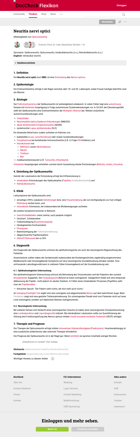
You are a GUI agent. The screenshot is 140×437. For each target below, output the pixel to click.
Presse (17, 394)
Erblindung (22, 203)
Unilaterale (19, 164)
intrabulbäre (22, 180)
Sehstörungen (50, 200)
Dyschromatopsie (43, 222)
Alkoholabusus (43, 147)
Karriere (17, 400)
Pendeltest (19, 296)
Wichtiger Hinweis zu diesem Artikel (31, 358)
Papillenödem (28, 284)
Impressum (119, 406)
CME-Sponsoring (72, 406)
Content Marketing (72, 394)
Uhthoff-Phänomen (26, 238)
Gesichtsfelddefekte (26, 215)
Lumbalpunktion (26, 313)
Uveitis (109, 164)
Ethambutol (61, 160)
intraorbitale (22, 206)
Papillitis (67, 180)
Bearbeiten (107, 22)
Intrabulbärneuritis (81, 180)
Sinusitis (117, 164)
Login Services (71, 388)
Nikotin (23, 150)
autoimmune (115, 104)
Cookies (118, 400)
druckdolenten (20, 278)
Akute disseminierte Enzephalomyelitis (35, 125)
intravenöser (65, 328)
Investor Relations (22, 388)
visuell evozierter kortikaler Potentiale (88, 316)
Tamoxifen (50, 160)
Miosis (89, 293)
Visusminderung (74, 200)
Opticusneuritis (39, 37)
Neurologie (63, 354)
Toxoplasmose (24, 140)
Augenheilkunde (34, 354)
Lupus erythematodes (40, 128)
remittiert (74, 336)
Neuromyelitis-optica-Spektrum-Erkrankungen (38, 121)
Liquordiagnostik (47, 313)
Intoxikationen (23, 143)
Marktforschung (71, 400)
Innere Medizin (50, 354)
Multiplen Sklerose (72, 110)
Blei (22, 156)
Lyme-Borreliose (42, 137)
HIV (79, 140)
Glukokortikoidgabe (80, 328)
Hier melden (52, 342)
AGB (116, 388)
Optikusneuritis (32, 349)
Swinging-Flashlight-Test (28, 293)
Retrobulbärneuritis (26, 183)
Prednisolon (97, 328)
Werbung (68, 382)
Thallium (24, 153)
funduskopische (50, 278)
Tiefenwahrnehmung (47, 231)
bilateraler (29, 107)
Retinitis (101, 164)
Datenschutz (120, 394)
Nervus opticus (78, 77)
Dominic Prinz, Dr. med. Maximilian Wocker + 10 (61, 44)
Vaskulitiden (23, 118)
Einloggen (121, 5)
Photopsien (22, 228)
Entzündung (60, 77)
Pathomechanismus (27, 104)
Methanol (24, 147)
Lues (31, 137)
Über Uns (18, 382)
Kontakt (118, 382)
